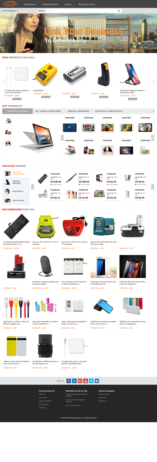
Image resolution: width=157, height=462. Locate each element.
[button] (154, 33)
